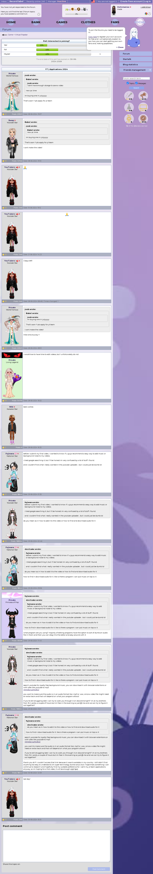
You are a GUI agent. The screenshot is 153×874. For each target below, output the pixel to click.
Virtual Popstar (21, 35)
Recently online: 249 (35, 1)
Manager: (57, 1)
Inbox (4, 1)
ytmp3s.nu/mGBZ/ (31, 690)
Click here (92, 37)
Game (10, 35)
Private (12, 73)
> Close (120, 47)
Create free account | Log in (135, 1)
